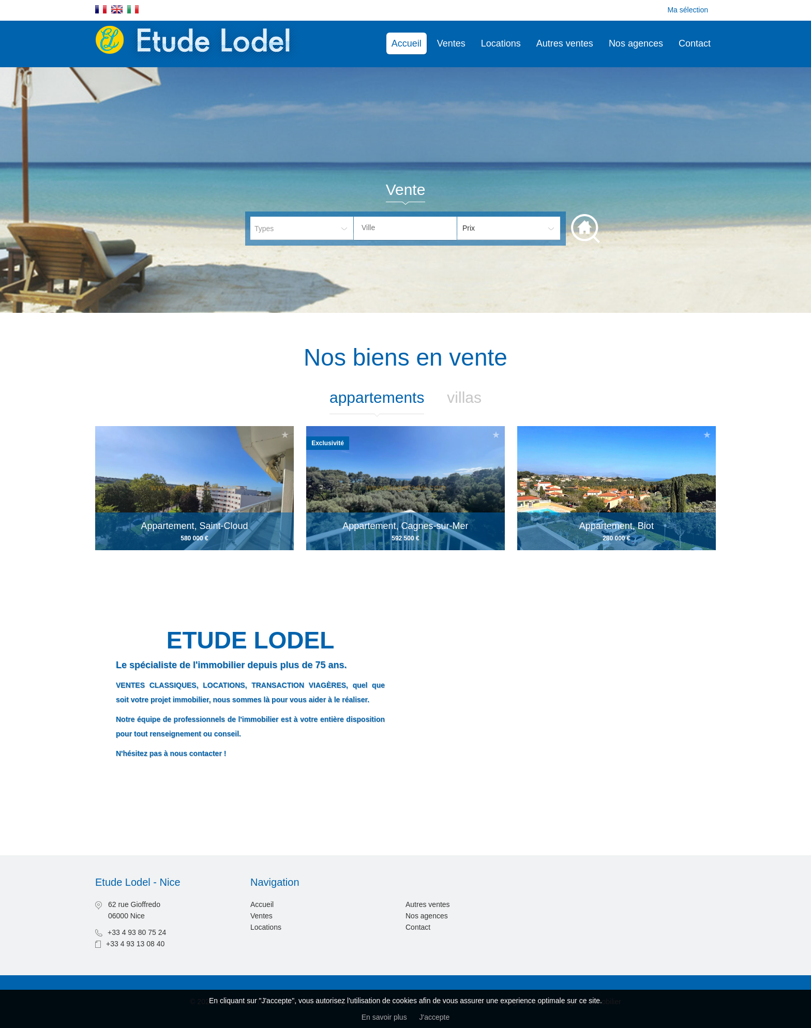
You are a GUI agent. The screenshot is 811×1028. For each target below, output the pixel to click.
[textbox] (413, 227)
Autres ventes (564, 43)
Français (101, 9)
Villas (464, 397)
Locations (501, 43)
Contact (695, 43)
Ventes (451, 43)
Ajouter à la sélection (285, 434)
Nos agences (636, 43)
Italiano (133, 9)
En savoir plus (384, 1017)
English (117, 9)
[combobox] (405, 228)
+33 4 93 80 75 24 (137, 932)
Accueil (407, 43)
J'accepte (434, 1017)
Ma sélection (687, 10)
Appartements (376, 397)
